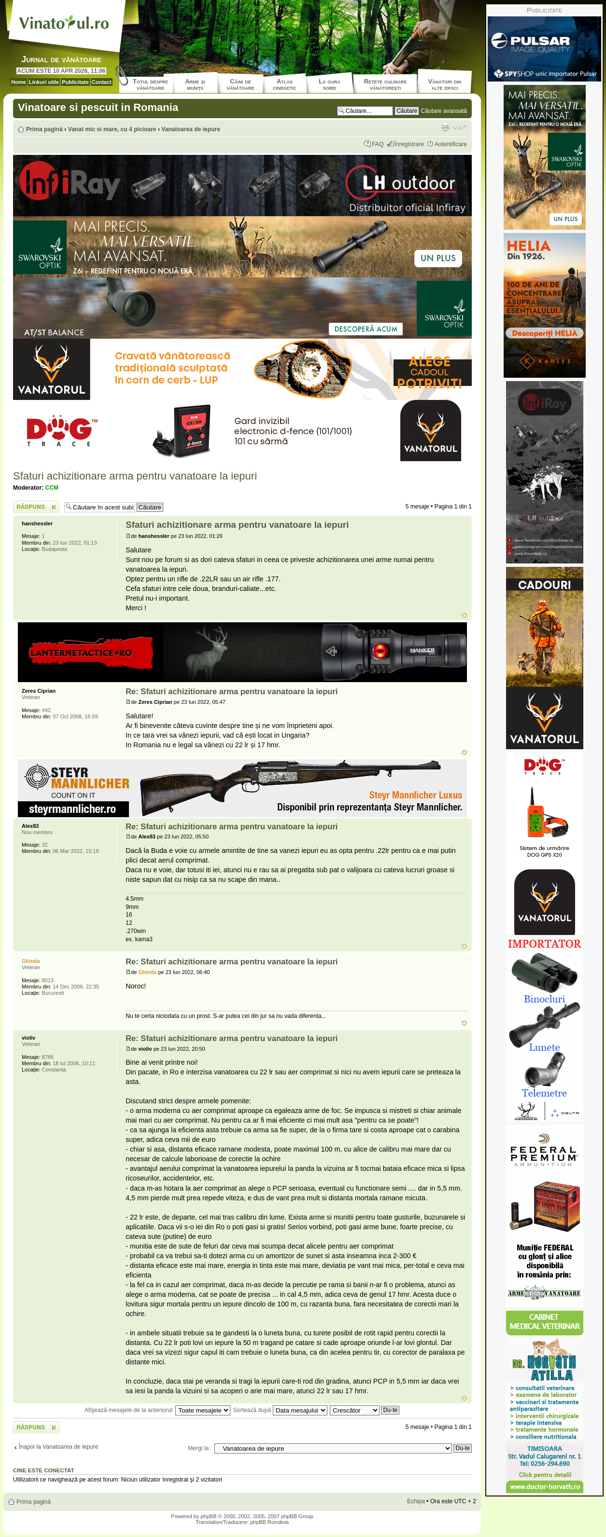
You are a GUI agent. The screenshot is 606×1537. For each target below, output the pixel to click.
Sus (464, 615)
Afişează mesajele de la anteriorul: (157, 1410)
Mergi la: (199, 1448)
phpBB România (269, 1522)
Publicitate (75, 82)
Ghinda (148, 972)
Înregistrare (409, 144)
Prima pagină (44, 129)
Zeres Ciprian (155, 702)
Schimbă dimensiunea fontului (460, 127)
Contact (102, 82)
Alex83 (147, 836)
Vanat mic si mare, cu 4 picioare (112, 129)
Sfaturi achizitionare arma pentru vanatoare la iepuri (135, 476)
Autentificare (451, 144)
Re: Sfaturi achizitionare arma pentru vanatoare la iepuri (232, 691)
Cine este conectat (43, 1470)
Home (18, 82)
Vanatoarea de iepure (190, 129)
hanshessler (154, 536)
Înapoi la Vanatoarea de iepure (59, 1446)
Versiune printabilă (445, 127)
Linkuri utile (44, 82)
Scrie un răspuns (36, 507)
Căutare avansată (444, 111)
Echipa (416, 1501)
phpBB (208, 1516)
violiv (145, 1049)
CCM (52, 487)
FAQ (377, 144)
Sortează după (280, 1410)
